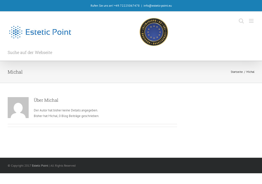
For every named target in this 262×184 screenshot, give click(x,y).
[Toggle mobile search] (241, 21)
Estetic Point (40, 165)
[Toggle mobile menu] (251, 21)
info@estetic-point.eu (158, 5)
